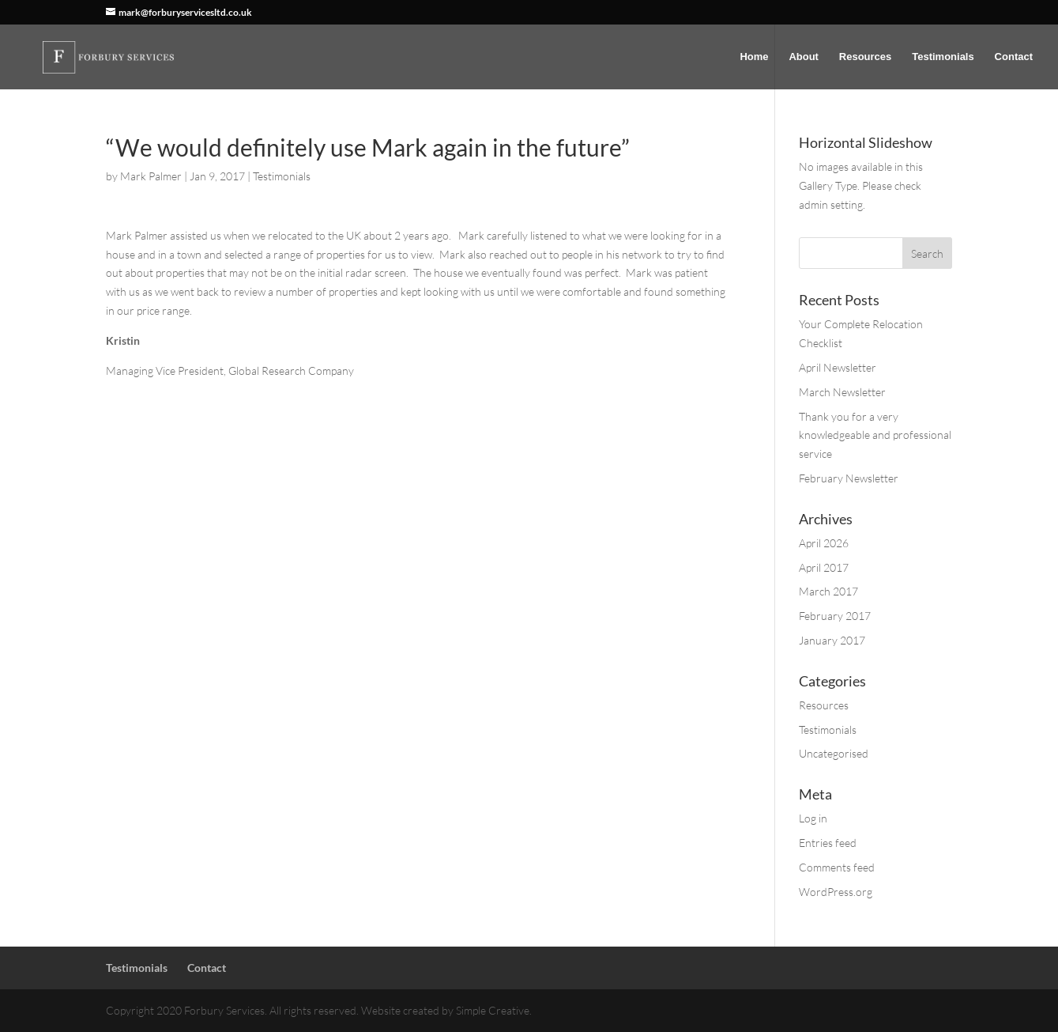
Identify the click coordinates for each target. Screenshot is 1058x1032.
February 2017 (835, 615)
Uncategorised (833, 753)
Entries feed (828, 842)
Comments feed (837, 867)
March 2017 (828, 591)
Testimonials (943, 56)
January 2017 (832, 640)
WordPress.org (835, 891)
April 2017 (824, 567)
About (804, 56)
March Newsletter (842, 392)
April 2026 (824, 543)
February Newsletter (848, 478)
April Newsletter (837, 367)
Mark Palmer (151, 176)
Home (754, 56)
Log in (813, 818)
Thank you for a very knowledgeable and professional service (875, 435)
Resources (865, 56)
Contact (1014, 56)
